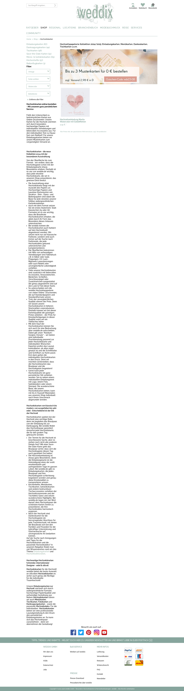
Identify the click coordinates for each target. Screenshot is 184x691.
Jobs (45, 670)
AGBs (45, 661)
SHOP (44, 27)
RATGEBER (32, 27)
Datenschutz (48, 665)
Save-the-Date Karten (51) (38, 54)
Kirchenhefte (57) (34, 60)
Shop (36, 39)
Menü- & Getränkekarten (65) (40, 57)
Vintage (31, 72)
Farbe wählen (33, 79)
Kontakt (100, 674)
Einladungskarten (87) (36, 44)
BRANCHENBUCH (88, 27)
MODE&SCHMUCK (110, 27)
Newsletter (101, 679)
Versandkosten (102, 656)
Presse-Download (77, 678)
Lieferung (100, 652)
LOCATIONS (69, 27)
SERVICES (136, 27)
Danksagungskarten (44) (38, 47)
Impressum (47, 656)
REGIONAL (55, 27)
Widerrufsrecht (103, 665)
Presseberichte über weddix (81, 683)
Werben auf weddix (77, 652)
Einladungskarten (41, 551)
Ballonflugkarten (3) (35, 63)
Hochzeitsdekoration (35, 554)
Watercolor (32, 87)
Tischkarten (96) (34, 50)
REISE (125, 27)
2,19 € (63, 125)
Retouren (100, 661)
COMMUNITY (33, 33)
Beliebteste (32, 94)
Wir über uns (48, 652)
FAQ (98, 670)
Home (28, 39)
